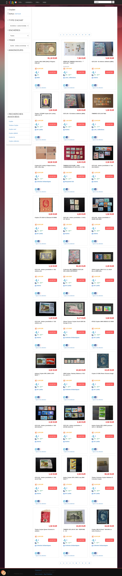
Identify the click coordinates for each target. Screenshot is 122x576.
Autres (96, 77)
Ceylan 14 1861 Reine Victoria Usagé (102, 373)
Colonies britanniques (44, 181)
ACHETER (52, 72)
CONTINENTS (29, 2)
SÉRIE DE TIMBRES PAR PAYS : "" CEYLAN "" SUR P (73, 62)
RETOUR (18, 14)
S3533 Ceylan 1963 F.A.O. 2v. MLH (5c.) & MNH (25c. (102, 270)
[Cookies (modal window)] (3, 572)
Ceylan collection (14, 141)
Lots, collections (70, 77)
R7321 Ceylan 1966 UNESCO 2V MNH (103, 321)
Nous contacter (39, 574)
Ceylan (11, 121)
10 (89, 34)
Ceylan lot (12, 137)
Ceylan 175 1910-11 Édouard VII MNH (46, 217)
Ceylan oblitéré (13, 133)
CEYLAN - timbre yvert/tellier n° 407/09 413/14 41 (72, 426)
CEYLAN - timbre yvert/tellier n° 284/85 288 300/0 (101, 218)
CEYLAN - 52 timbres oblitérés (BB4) (74, 113)
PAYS (38, 2)
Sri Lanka (40, 129)
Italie (38, 77)
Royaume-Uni (69, 181)
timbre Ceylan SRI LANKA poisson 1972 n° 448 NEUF (102, 426)
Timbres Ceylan (13, 125)
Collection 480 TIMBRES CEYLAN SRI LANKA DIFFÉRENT (73, 270)
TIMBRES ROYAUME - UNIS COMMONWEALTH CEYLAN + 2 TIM (73, 166)
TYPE (20, 2)
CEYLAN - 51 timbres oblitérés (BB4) (102, 61)
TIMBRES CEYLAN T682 (99, 113)
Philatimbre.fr (38, 570)
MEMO (44, 2)
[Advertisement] (19, 82)
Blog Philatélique (48, 574)
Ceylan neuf (12, 129)
